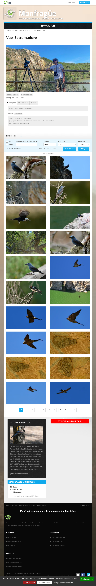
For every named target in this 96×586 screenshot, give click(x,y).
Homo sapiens (26, 95)
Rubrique (61, 141)
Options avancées (14, 148)
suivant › (75, 410)
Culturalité (18, 114)
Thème (46, 141)
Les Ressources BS (58, 546)
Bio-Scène (14, 487)
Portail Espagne (17, 489)
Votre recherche (22, 141)
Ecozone (81, 141)
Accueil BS (12, 31)
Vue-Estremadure (38, 31)
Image (11, 142)
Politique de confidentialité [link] (63, 583)
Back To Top (86, 505)
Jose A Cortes (19, 98)
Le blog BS (11, 546)
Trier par (42, 149)
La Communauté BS (14, 563)
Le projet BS (11, 537)
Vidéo (11, 144)
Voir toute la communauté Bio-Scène (26, 496)
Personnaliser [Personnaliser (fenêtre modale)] (45, 583)
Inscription (71, 2)
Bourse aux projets (14, 559)
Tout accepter (87, 579)
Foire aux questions (14, 542)
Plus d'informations (20, 474)
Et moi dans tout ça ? (69, 421)
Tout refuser (30, 583)
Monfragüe (37, 13)
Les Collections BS (58, 537)
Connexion (84, 2)
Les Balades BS (57, 542)
